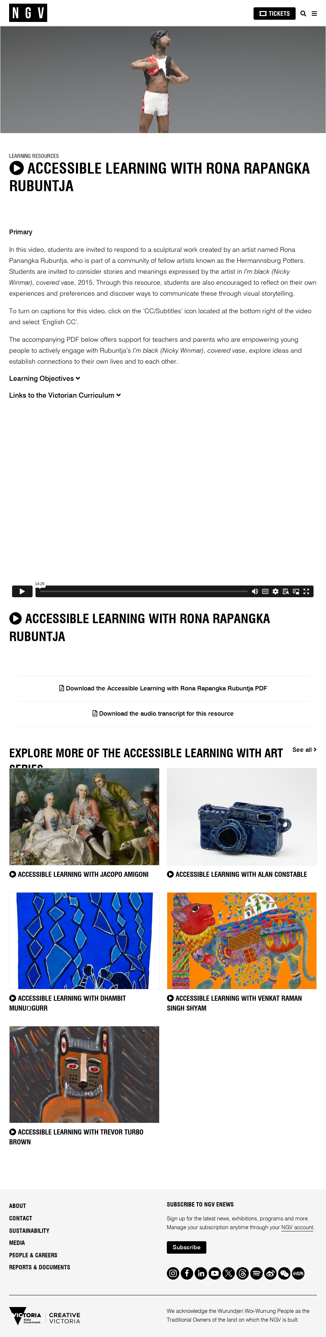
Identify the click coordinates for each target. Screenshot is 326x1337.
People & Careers (33, 1255)
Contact (20, 1219)
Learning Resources (34, 156)
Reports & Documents (39, 1267)
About (17, 1206)
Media (17, 1243)
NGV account (297, 1227)
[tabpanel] (163, 79)
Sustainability (29, 1231)
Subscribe (187, 1248)
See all (304, 749)
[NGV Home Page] (28, 13)
